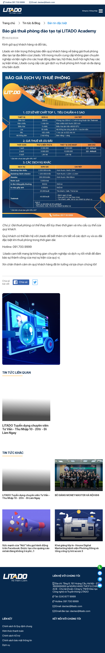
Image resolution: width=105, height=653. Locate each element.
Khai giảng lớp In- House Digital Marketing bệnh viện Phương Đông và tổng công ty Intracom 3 (76, 548)
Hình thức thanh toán (12, 630)
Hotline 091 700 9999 (15, 2)
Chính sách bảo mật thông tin (17, 640)
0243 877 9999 (67, 596)
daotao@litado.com (72, 606)
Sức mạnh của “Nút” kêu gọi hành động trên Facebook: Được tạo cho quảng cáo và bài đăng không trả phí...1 (25, 548)
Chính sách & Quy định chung (17, 626)
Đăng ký (85, 11)
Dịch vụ (6, 645)
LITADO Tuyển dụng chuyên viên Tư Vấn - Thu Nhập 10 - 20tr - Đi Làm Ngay (25, 429)
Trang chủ (8, 23)
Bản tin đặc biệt (57, 23)
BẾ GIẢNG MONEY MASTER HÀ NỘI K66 (77, 495)
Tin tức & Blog (31, 23)
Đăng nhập (93, 11)
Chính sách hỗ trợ (11, 635)
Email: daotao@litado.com (43, 2)
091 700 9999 (71, 601)
